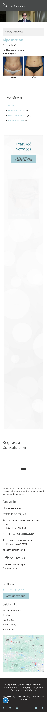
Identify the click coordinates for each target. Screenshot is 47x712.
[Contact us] (43, 708)
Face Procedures (16, 120)
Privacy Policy (23, 696)
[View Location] (4, 520)
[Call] (12, 508)
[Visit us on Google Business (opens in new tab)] (11, 589)
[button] (23, 159)
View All (12, 105)
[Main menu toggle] (41, 5)
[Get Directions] (14, 550)
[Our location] (36, 708)
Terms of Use (38, 696)
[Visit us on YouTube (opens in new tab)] (22, 589)
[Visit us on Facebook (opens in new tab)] (4, 589)
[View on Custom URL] (23, 653)
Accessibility (9, 696)
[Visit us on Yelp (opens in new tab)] (19, 589)
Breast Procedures (17, 115)
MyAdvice (31, 690)
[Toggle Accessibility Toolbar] (6, 700)
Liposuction (13, 40)
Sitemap (24, 699)
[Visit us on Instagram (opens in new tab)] (7, 589)
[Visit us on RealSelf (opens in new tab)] (15, 589)
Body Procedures (16, 110)
